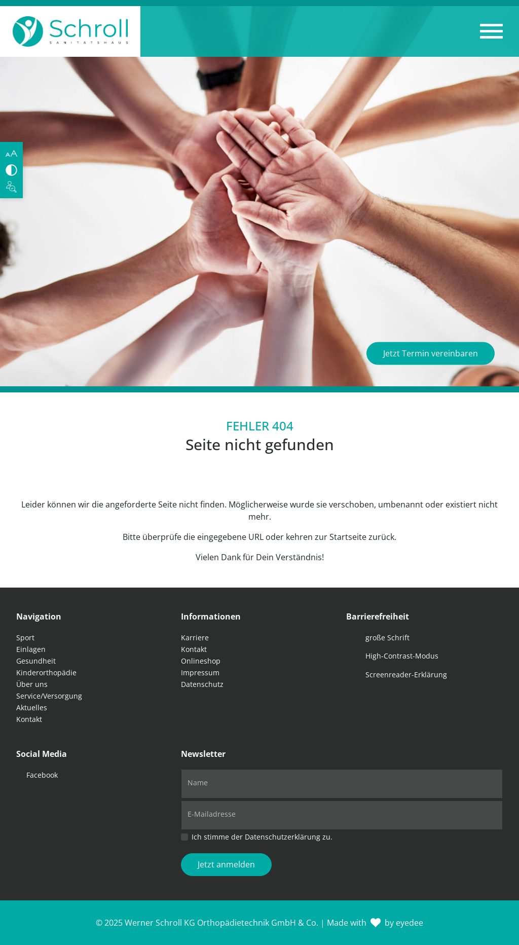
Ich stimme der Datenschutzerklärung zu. (262, 837)
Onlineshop (200, 661)
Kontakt (29, 719)
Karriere (195, 637)
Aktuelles (31, 707)
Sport (25, 637)
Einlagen (31, 649)
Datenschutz (202, 684)
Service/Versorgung (49, 696)
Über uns (32, 684)
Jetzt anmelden (226, 864)
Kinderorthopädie (46, 672)
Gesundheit (36, 661)
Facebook (42, 775)
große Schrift (387, 637)
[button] (491, 31)
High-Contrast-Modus (401, 656)
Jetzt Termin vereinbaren (430, 353)
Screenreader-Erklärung (406, 674)
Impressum (200, 672)
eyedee (409, 922)
